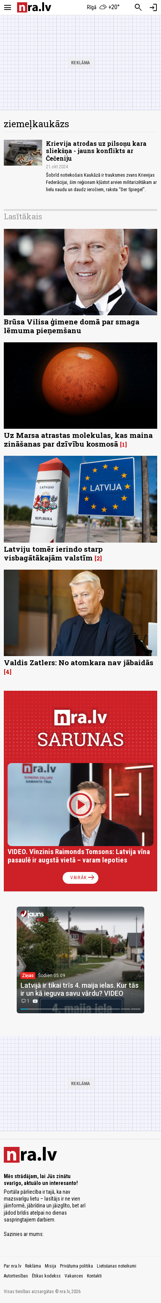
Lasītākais (23, 216)
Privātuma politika (76, 1266)
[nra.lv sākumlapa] (34, 7)
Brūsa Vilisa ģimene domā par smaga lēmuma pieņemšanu (71, 326)
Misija (50, 1266)
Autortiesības (16, 1276)
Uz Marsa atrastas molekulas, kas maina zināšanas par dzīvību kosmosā (78, 439)
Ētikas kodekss (46, 1276)
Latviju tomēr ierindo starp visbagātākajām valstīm (53, 553)
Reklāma (33, 1266)
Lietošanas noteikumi (116, 1266)
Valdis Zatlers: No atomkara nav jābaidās (78, 662)
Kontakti (94, 1276)
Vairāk (83, 877)
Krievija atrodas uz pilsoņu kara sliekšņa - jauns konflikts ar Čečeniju (96, 150)
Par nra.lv (12, 1266)
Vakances (74, 1276)
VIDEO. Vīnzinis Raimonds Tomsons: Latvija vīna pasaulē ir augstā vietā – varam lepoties (79, 855)
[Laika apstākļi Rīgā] (103, 7)
